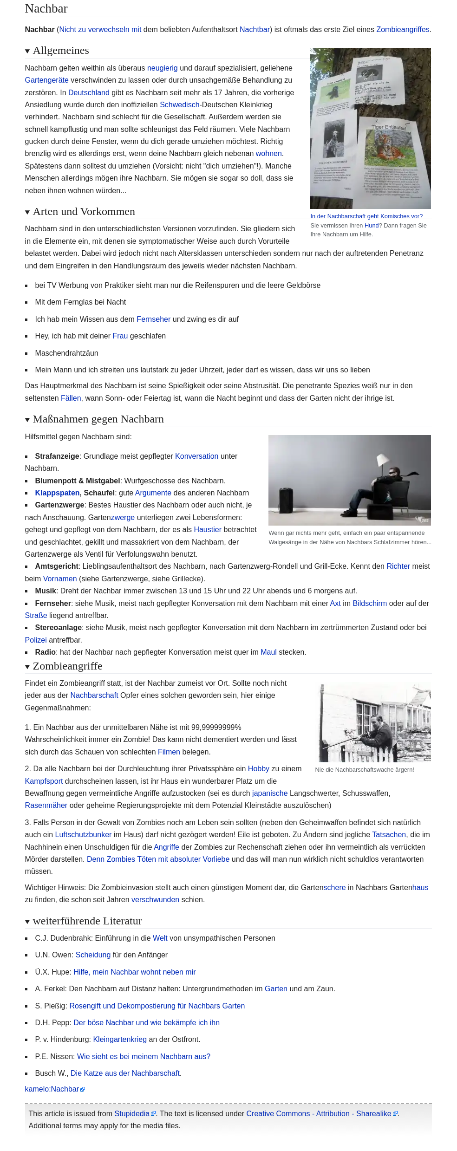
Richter (398, 566)
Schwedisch (179, 105)
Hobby (258, 769)
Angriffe (166, 847)
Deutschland (89, 93)
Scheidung (93, 955)
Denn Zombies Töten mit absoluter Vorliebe (158, 859)
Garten (276, 989)
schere (335, 887)
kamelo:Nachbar (52, 1089)
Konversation (196, 456)
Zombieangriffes (402, 29)
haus (420, 887)
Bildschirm (370, 603)
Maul (269, 652)
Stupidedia (132, 1114)
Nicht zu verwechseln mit (100, 29)
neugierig (162, 68)
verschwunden (155, 900)
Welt (160, 938)
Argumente (153, 493)
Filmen (169, 752)
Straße (36, 615)
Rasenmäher (46, 805)
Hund (372, 225)
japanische (270, 793)
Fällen (71, 398)
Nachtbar (255, 29)
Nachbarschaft (94, 695)
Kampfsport (44, 781)
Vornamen (60, 579)
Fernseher (153, 319)
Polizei (36, 640)
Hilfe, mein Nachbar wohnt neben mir (134, 972)
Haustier (208, 529)
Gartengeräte (47, 80)
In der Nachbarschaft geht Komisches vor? (366, 216)
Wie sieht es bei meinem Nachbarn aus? (143, 1056)
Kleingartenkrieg (120, 1039)
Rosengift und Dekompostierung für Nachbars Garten (157, 1006)
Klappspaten (57, 493)
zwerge (123, 517)
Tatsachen (389, 835)
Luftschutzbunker (83, 835)
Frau (120, 336)
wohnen (269, 153)
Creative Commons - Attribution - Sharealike (319, 1114)
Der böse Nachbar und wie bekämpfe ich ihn (146, 1023)
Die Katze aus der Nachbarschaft (125, 1073)
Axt (335, 603)
